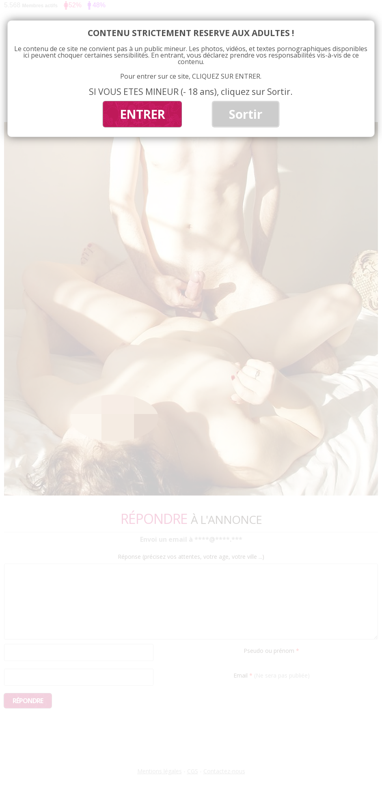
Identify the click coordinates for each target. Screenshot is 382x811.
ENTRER (142, 114)
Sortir (245, 114)
